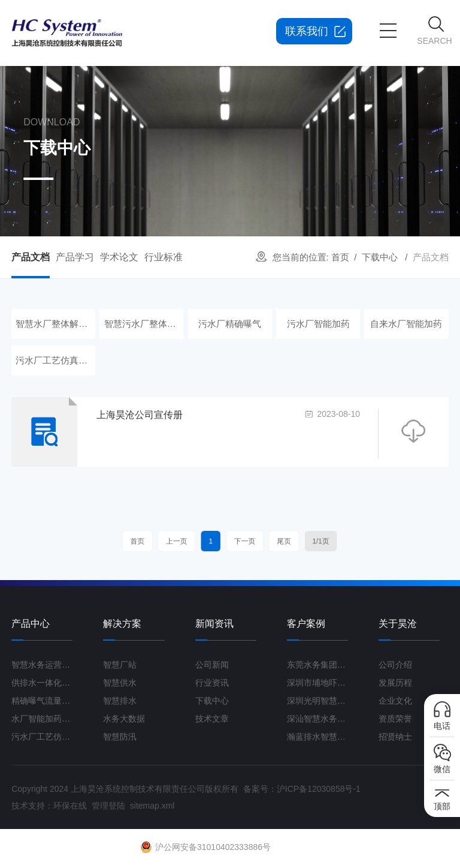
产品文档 (30, 257)
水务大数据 (124, 718)
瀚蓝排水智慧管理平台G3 (317, 736)
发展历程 (395, 682)
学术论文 (119, 257)
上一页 (190, 541)
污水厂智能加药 (318, 324)
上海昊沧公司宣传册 (139, 415)
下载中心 (380, 257)
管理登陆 (108, 805)
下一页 (241, 541)
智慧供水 (120, 682)
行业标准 (163, 257)
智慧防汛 (120, 736)
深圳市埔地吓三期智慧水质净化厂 (317, 682)
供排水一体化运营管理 (41, 682)
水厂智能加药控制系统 (41, 718)
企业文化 (395, 700)
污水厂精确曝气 (229, 324)
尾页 (270, 541)
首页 (340, 257)
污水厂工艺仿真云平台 (53, 360)
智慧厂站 (120, 664)
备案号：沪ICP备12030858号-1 (302, 789)
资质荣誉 (395, 718)
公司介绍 (395, 664)
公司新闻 (212, 664)
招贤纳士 (395, 736)
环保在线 (70, 805)
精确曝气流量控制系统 (41, 700)
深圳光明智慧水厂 (317, 700)
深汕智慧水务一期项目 (317, 718)
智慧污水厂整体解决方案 (142, 324)
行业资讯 (212, 682)
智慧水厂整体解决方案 (53, 324)
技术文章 (212, 718)
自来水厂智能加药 (407, 324)
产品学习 (75, 257)
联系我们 (306, 31)
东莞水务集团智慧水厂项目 (317, 664)
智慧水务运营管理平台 (41, 664)
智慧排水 (120, 700)
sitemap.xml (152, 805)
